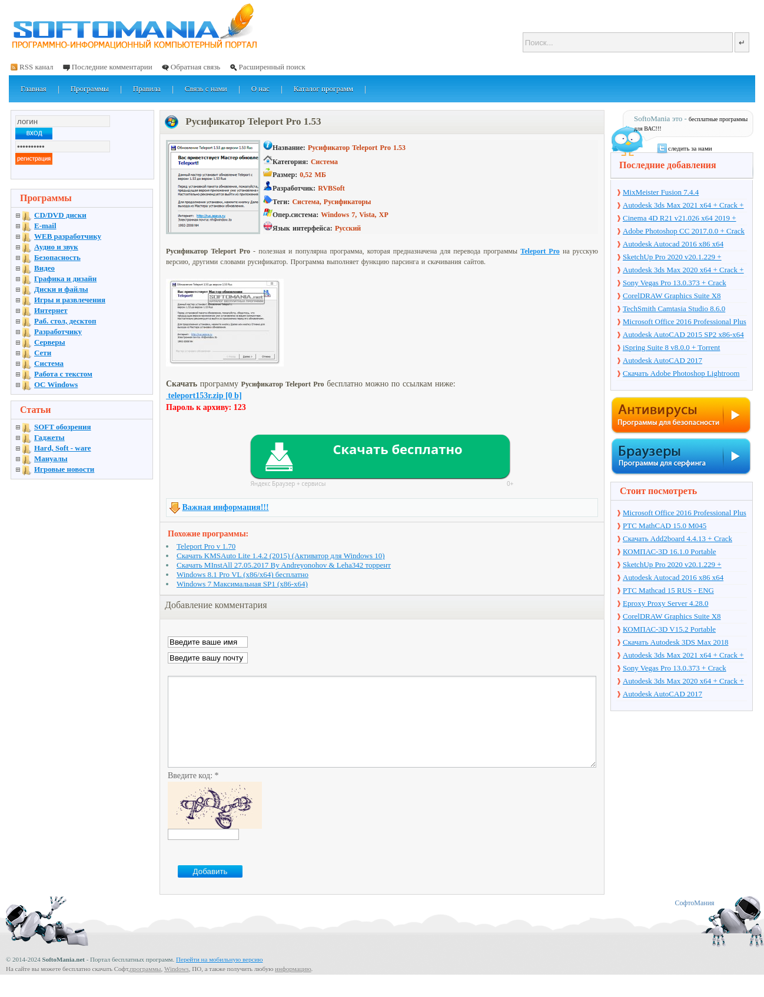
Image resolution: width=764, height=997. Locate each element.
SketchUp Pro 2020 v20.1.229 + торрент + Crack (672, 257)
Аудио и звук (56, 246)
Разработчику (58, 331)
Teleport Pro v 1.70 (206, 546)
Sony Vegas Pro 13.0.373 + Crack (674, 282)
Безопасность (57, 257)
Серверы (49, 342)
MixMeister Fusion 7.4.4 (661, 192)
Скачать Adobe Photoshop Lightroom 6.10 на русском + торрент (681, 374)
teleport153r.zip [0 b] (204, 395)
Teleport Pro (539, 251)
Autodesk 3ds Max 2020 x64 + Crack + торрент (683, 270)
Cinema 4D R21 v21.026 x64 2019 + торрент (679, 219)
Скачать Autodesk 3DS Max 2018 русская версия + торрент (675, 643)
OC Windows (56, 384)
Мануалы (51, 458)
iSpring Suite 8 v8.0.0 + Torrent (671, 347)
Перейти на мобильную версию (219, 977)
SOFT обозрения (62, 426)
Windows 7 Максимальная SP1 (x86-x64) (242, 583)
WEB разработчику (67, 236)
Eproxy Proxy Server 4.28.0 (666, 603)
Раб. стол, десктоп (65, 320)
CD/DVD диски (60, 215)
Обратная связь (195, 66)
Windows (176, 986)
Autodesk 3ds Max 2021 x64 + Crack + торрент (683, 206)
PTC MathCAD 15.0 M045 (664, 525)
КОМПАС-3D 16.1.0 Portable (669, 551)
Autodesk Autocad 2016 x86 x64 (673, 243)
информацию (293, 986)
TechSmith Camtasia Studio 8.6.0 (674, 308)
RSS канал (36, 66)
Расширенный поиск (271, 66)
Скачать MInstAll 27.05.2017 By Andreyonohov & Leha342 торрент (284, 565)
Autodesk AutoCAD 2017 (662, 360)
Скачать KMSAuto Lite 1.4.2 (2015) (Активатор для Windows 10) (281, 555)
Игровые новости (64, 469)
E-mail (45, 225)
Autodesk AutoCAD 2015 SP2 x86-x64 (683, 334)
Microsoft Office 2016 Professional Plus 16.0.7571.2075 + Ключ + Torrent (684, 322)
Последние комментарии (112, 66)
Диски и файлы (61, 289)
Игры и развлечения (69, 299)
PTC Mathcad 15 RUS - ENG (668, 590)
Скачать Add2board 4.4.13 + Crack (677, 538)
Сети (42, 352)
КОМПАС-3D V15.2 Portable (669, 629)
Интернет (51, 310)
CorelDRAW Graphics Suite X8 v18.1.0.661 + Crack (672, 296)
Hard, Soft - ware (62, 448)
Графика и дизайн (65, 278)
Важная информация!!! (225, 507)
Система (49, 363)
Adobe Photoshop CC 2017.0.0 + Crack (684, 230)
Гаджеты (49, 437)
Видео (44, 268)
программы (145, 986)
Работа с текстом (63, 373)
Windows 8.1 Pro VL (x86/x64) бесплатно (242, 574)
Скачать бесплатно (397, 449)
